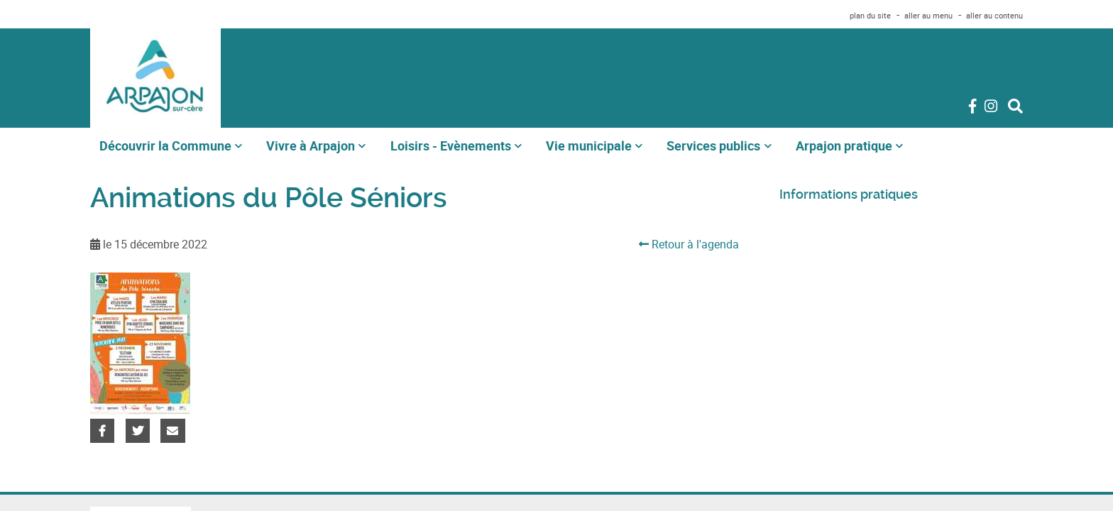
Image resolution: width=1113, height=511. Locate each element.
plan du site (870, 15)
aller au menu (928, 15)
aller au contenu (994, 15)
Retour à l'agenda (689, 244)
